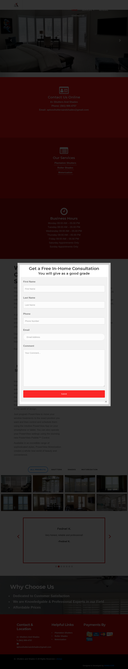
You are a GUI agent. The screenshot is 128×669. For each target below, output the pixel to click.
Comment (28, 346)
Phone (27, 314)
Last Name (29, 297)
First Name (29, 281)
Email (26, 330)
